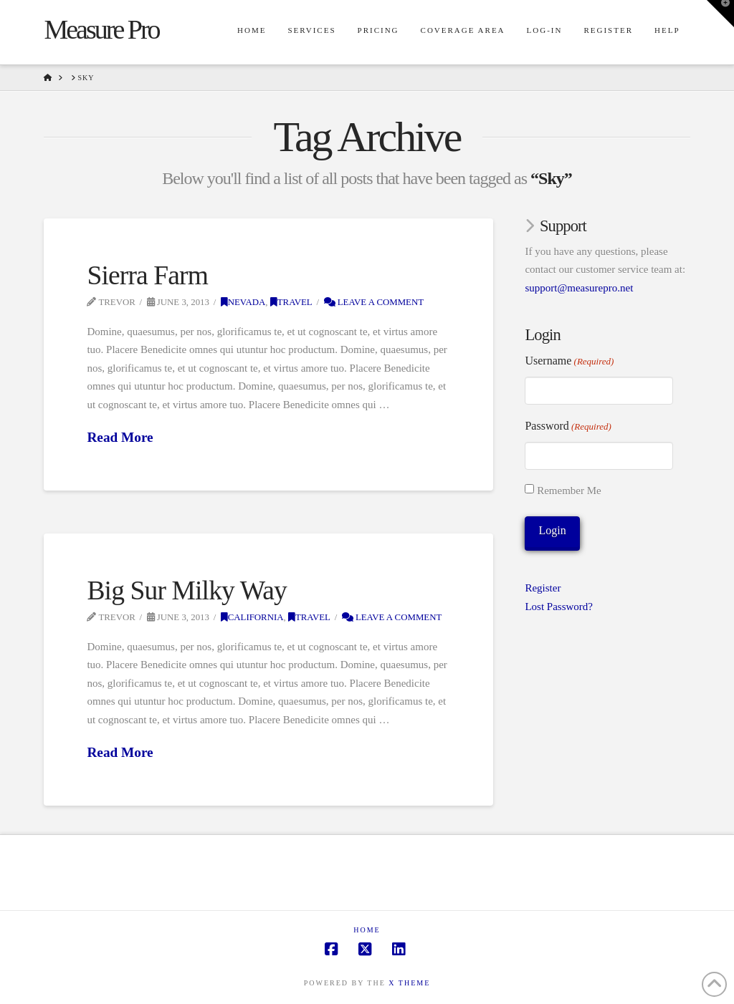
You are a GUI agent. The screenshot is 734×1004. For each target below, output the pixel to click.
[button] (720, 13)
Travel (291, 302)
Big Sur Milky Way (187, 590)
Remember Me (569, 490)
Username (569, 362)
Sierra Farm (147, 275)
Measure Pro (101, 29)
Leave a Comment (374, 302)
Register (543, 588)
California (252, 617)
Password (568, 427)
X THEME (409, 983)
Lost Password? (559, 606)
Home (366, 930)
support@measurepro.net (579, 288)
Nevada (243, 302)
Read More (120, 437)
